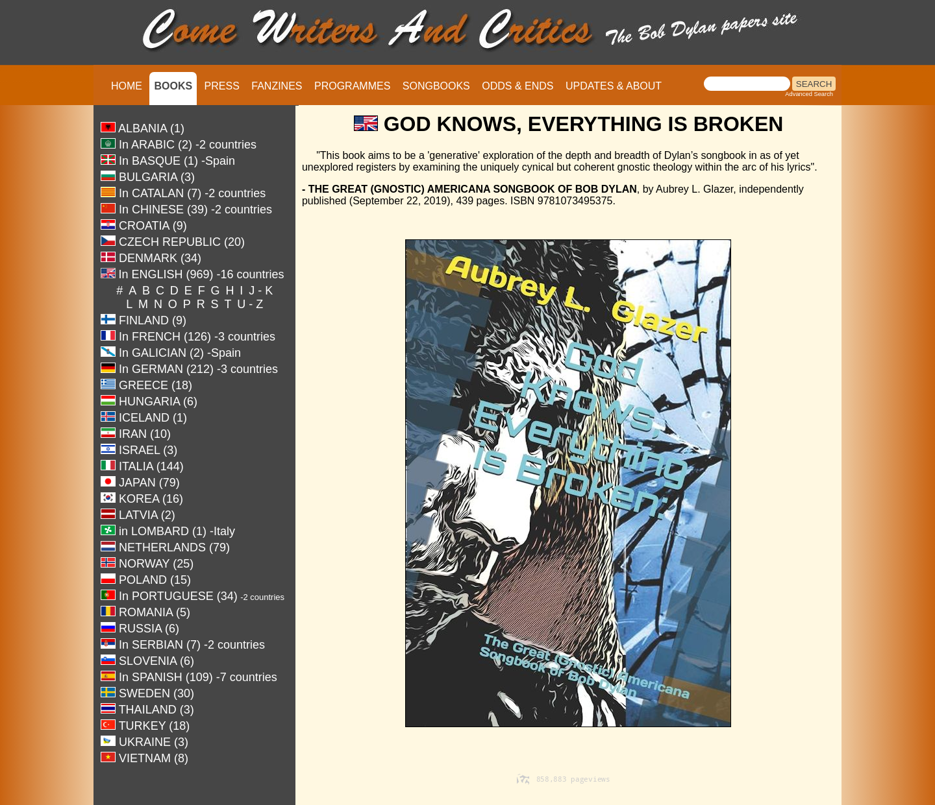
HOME (126, 85)
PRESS (222, 85)
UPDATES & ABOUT (614, 85)
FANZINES (276, 85)
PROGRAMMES (352, 85)
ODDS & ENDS (517, 85)
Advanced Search (809, 94)
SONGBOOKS (436, 85)
